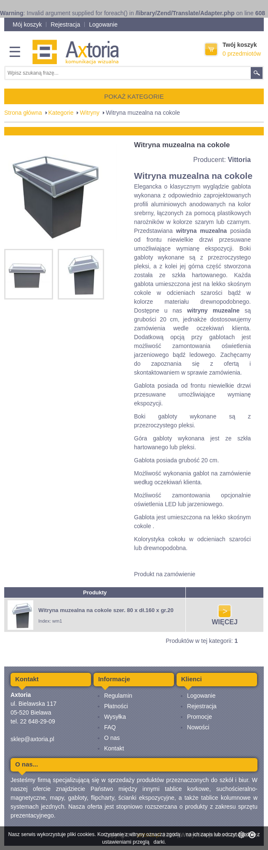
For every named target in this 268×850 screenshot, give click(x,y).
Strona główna (23, 112)
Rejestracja (65, 24)
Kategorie (61, 112)
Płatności (116, 706)
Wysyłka (115, 716)
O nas (112, 737)
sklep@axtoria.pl (32, 739)
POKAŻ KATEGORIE (133, 96)
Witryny (89, 112)
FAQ (110, 727)
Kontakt (114, 748)
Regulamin (118, 695)
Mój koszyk (27, 24)
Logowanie (103, 24)
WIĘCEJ (225, 619)
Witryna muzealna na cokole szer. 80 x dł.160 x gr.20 (106, 610)
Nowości (198, 727)
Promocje (199, 716)
